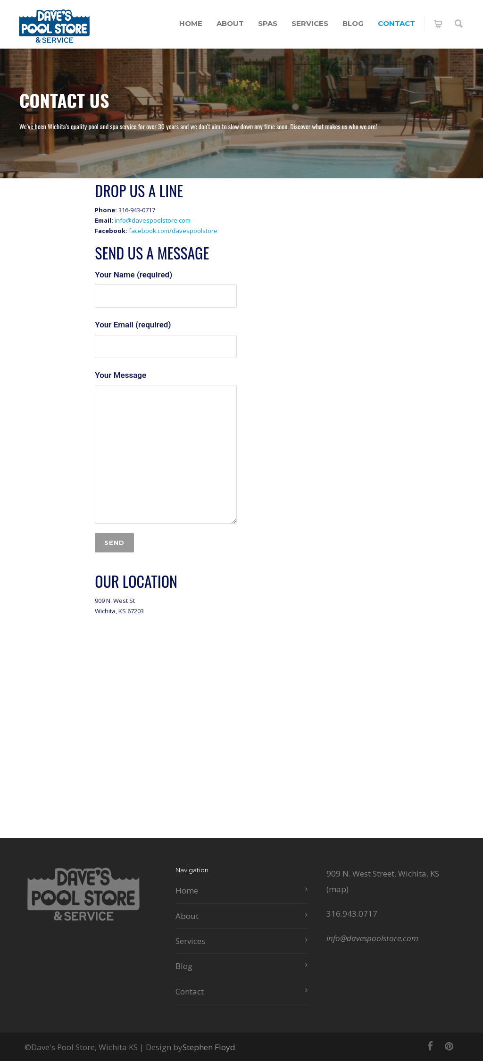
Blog (353, 23)
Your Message (166, 447)
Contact (396, 23)
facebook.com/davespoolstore (173, 230)
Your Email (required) (166, 339)
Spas (267, 23)
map (337, 889)
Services (309, 23)
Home (190, 23)
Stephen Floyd (209, 1047)
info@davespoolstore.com (153, 220)
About (230, 23)
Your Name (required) (166, 289)
